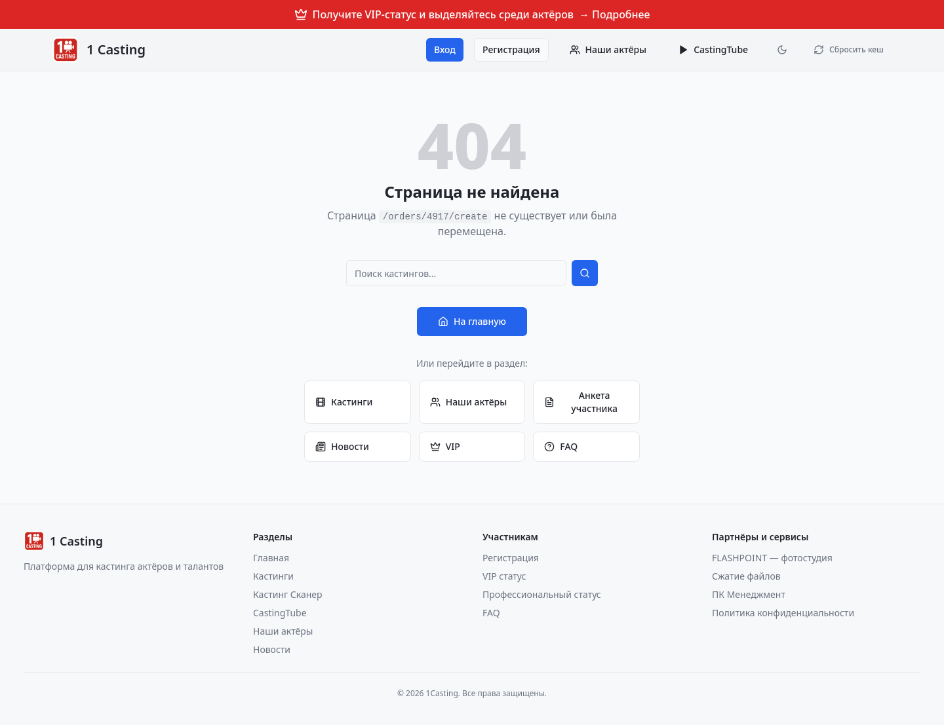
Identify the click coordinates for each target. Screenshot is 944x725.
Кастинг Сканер (288, 594)
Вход (445, 49)
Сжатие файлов (746, 576)
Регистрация (511, 49)
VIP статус (504, 576)
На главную (472, 321)
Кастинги (343, 402)
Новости (342, 446)
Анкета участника (581, 402)
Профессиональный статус (541, 594)
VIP (445, 446)
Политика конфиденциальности (783, 612)
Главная (271, 557)
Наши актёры (468, 402)
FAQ (561, 446)
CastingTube (713, 49)
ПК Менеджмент (748, 594)
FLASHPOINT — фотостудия (772, 557)
